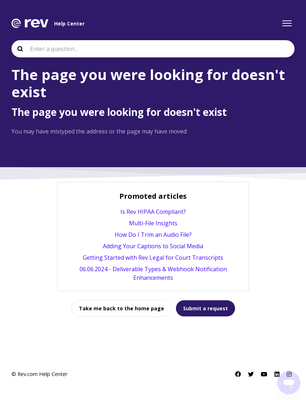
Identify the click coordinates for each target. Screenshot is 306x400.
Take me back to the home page (121, 308)
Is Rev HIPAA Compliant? (153, 212)
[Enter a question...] (153, 48)
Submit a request (205, 308)
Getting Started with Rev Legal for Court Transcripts (153, 258)
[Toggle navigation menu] (287, 23)
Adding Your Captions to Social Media (153, 246)
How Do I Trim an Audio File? (153, 235)
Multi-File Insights (153, 223)
